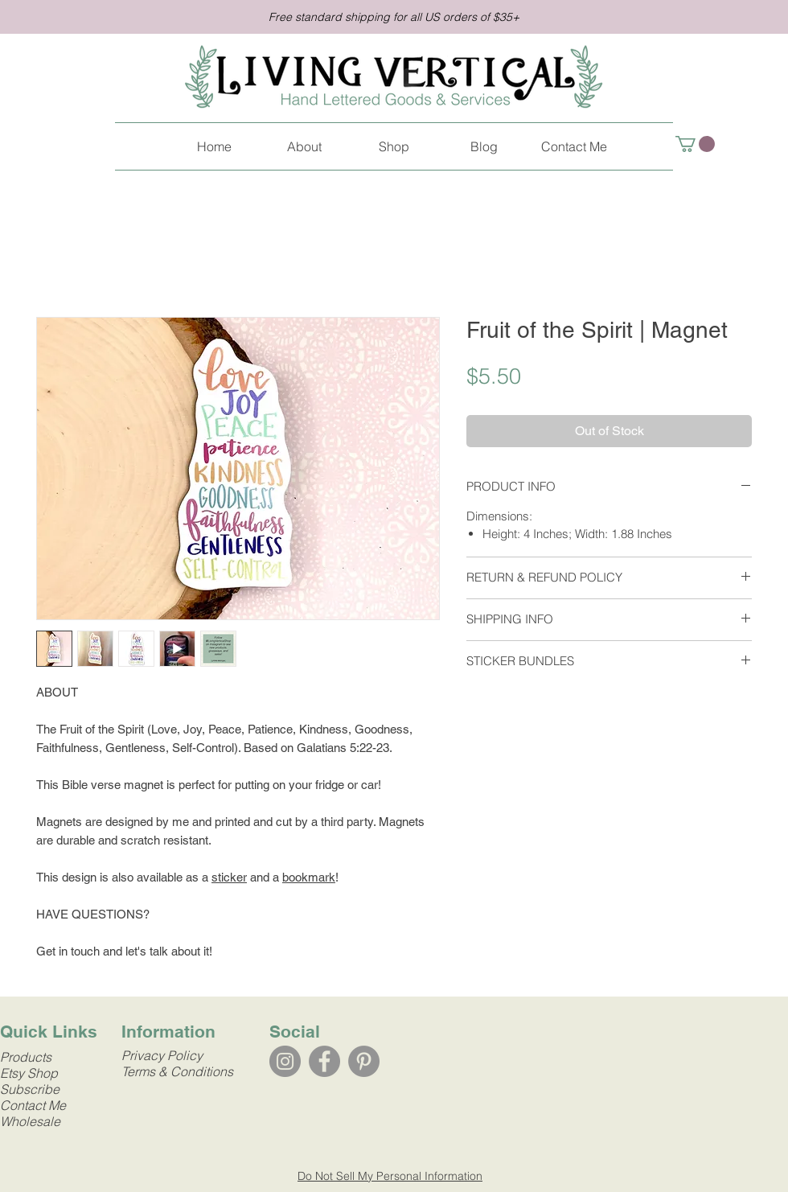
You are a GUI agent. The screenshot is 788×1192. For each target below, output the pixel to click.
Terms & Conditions (177, 1071)
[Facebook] (324, 1061)
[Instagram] (285, 1061)
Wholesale (30, 1121)
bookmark (308, 877)
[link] (695, 144)
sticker (229, 877)
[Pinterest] (364, 1061)
